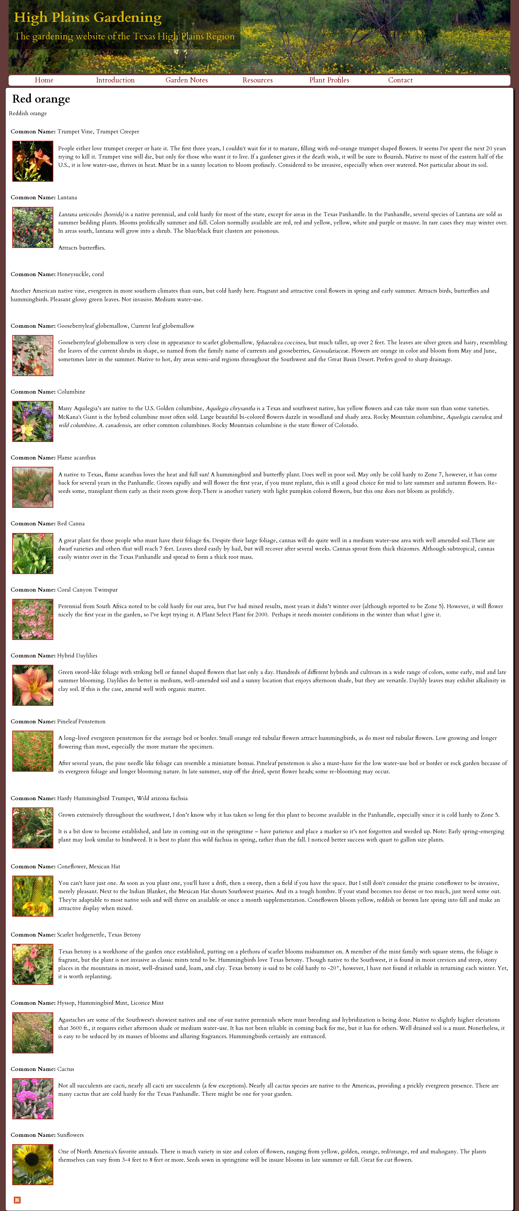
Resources (258, 80)
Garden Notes (187, 80)
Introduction (115, 80)
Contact (400, 80)
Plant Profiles (329, 80)
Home (44, 80)
